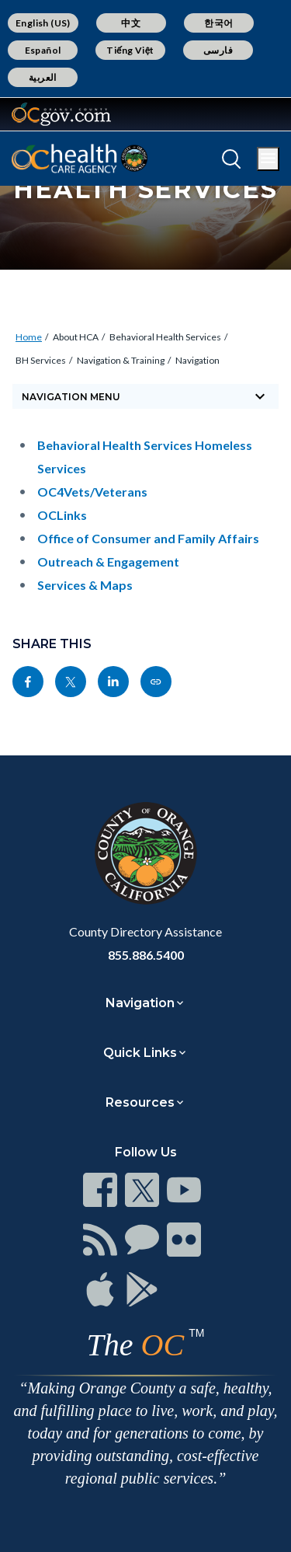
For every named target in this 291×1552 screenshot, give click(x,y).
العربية (43, 77)
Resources (140, 1102)
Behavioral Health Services (165, 337)
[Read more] (61, 114)
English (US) (43, 23)
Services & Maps (85, 584)
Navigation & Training (121, 360)
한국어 (218, 23)
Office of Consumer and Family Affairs (148, 538)
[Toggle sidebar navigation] (145, 396)
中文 (130, 23)
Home (29, 337)
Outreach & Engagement (108, 561)
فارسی (218, 50)
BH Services (41, 360)
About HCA (76, 337)
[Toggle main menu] (268, 159)
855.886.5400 (146, 954)
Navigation (197, 360)
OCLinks (62, 514)
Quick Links (140, 1052)
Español (43, 50)
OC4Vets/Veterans (92, 491)
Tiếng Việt (130, 50)
